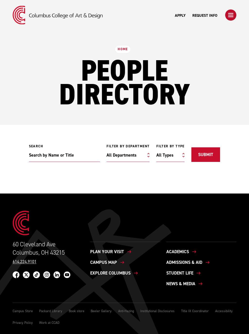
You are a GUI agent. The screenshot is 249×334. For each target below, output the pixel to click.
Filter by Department (128, 146)
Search (36, 146)
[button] (230, 15)
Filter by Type (170, 146)
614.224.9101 (24, 261)
